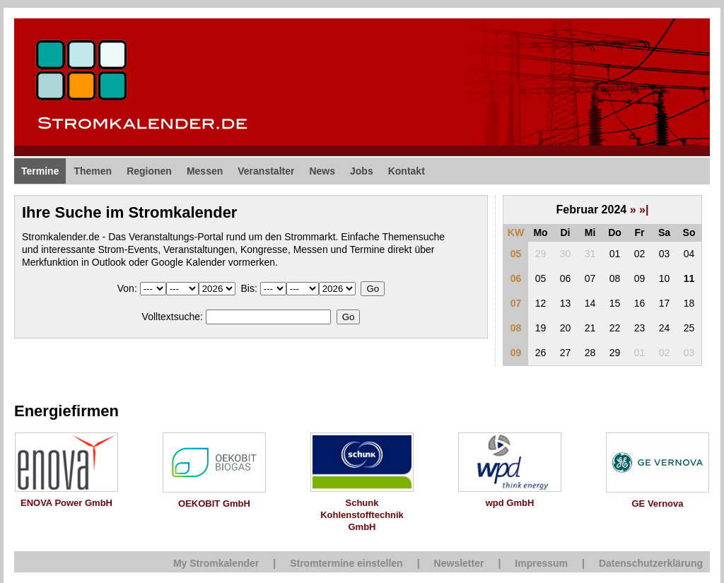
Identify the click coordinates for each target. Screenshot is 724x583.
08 (516, 328)
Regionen (149, 171)
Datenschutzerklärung (651, 563)
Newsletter (459, 563)
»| (643, 210)
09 (516, 352)
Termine (40, 171)
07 (516, 303)
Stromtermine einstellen (346, 563)
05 (516, 253)
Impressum (541, 563)
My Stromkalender (216, 563)
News (322, 171)
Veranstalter (266, 171)
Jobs (361, 171)
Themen (93, 171)
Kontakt (406, 171)
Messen (205, 171)
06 (516, 278)
